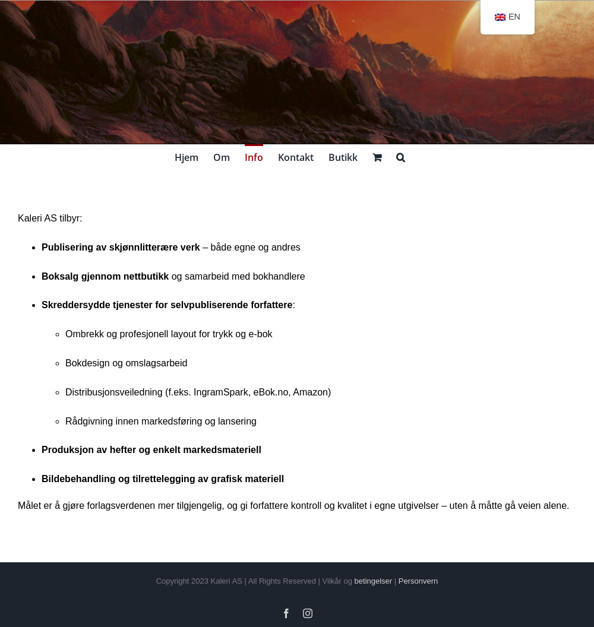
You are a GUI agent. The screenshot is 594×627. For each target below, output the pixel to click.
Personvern (418, 581)
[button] (400, 156)
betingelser (374, 581)
